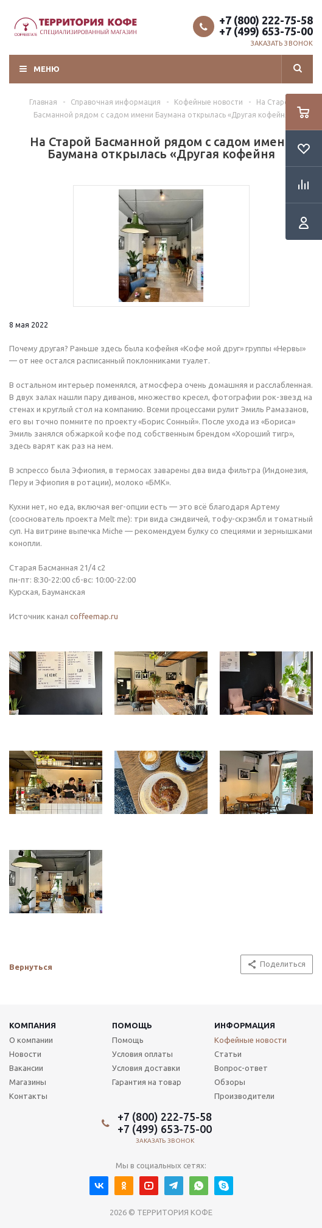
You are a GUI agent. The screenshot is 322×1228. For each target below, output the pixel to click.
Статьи (228, 1054)
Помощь (132, 1025)
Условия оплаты (142, 1054)
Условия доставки (146, 1068)
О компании (31, 1040)
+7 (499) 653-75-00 (266, 31)
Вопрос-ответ (241, 1068)
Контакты (28, 1096)
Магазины (27, 1082)
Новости (25, 1054)
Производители (244, 1096)
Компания (32, 1025)
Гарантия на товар (146, 1082)
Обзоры (229, 1082)
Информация (244, 1025)
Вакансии (26, 1068)
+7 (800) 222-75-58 (266, 20)
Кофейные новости (250, 1040)
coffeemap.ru (94, 616)
